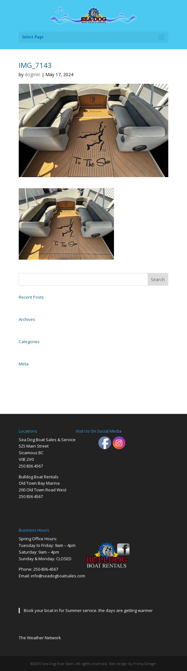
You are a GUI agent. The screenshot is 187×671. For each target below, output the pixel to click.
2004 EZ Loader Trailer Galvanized (44, 305)
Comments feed (30, 385)
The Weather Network (40, 638)
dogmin (32, 74)
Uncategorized (29, 349)
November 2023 (30, 327)
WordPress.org (29, 392)
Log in (23, 371)
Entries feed (27, 378)
